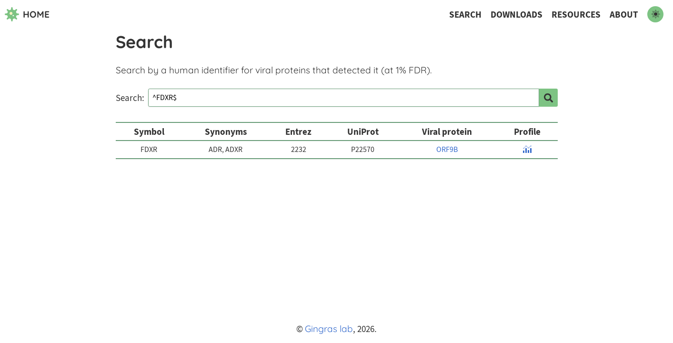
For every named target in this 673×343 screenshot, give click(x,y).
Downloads (516, 14)
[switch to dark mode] (655, 14)
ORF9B (447, 149)
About (624, 14)
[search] (548, 98)
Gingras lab (329, 328)
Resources (576, 14)
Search (465, 14)
